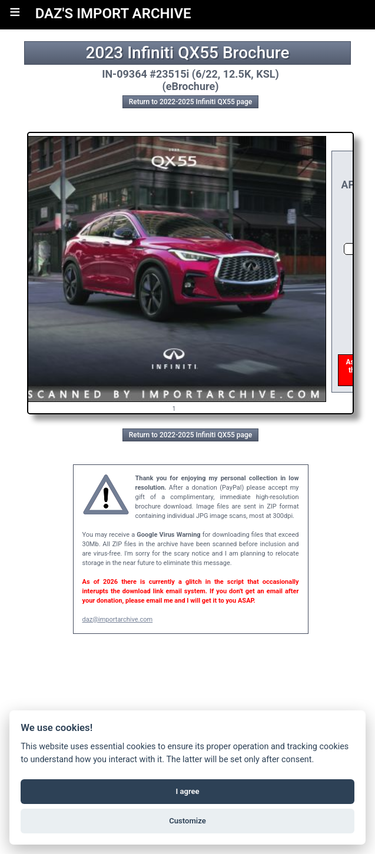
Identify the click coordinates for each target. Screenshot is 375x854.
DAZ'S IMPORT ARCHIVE (113, 13)
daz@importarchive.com (117, 619)
